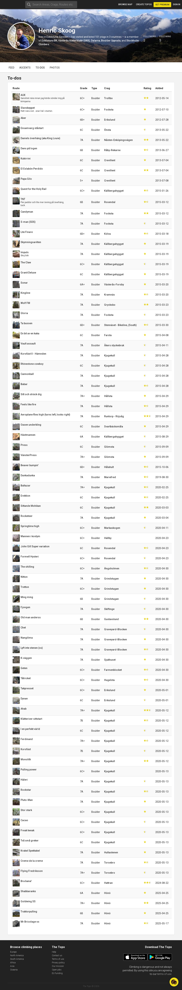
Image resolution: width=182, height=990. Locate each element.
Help (54, 952)
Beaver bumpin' (29, 465)
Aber (23, 118)
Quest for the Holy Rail (33, 189)
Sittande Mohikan (31, 505)
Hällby (107, 538)
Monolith (26, 759)
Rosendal (109, 202)
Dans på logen (29, 148)
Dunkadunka (28, 475)
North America (17, 955)
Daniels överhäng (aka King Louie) (40, 138)
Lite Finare (27, 232)
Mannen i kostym (30, 536)
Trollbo (108, 98)
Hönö (107, 893)
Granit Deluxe (28, 272)
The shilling (27, 566)
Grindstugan (111, 578)
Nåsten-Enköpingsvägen (118, 140)
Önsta (107, 129)
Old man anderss (31, 617)
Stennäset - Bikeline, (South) (120, 325)
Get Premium (162, 4)
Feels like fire (28, 404)
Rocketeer (27, 516)
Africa (13, 962)
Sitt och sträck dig (31, 394)
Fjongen (25, 607)
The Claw (26, 262)
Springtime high (30, 526)
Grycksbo (109, 304)
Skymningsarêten (31, 242)
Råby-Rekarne (112, 150)
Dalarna (95, 40)
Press (24, 445)
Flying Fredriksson (32, 871)
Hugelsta (109, 680)
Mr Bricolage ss (30, 921)
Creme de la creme (32, 860)
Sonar (24, 282)
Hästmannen (28, 434)
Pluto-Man (27, 800)
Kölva (107, 233)
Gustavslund (111, 619)
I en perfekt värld (30, 729)
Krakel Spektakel (30, 850)
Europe (13, 952)
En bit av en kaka (30, 333)
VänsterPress (29, 455)
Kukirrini (26, 158)
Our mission (58, 966)
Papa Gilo (26, 178)
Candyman (27, 211)
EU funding (57, 973)
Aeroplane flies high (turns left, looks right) (45, 414)
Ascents (25, 67)
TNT (23, 199)
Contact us (57, 955)
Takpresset (27, 688)
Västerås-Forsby (114, 284)
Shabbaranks (28, 891)
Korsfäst (26, 749)
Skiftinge (109, 609)
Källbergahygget (114, 190)
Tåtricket (26, 678)
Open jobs (56, 969)
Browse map (125, 4)
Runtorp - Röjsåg (114, 416)
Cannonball (27, 374)
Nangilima (27, 637)
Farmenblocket (113, 669)
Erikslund (109, 119)
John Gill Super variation (35, 546)
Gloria (24, 313)
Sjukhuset (110, 659)
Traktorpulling (29, 911)
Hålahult (109, 467)
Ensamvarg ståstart (32, 128)
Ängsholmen (111, 568)
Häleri (24, 779)
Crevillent (109, 160)
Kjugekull (109, 355)
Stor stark (26, 810)
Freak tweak (27, 830)
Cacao (24, 820)
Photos (55, 67)
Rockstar (26, 789)
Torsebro (109, 862)
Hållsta (108, 396)
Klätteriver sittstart (31, 718)
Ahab (23, 708)
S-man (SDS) (28, 221)
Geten (24, 668)
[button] (174, 982)
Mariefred (110, 477)
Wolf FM (25, 303)
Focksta (108, 109)
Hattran (108, 882)
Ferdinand (27, 739)
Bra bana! (26, 881)
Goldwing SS (28, 901)
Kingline (25, 292)
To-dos (40, 67)
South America (17, 959)
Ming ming (27, 597)
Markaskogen (112, 527)
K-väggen (26, 658)
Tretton (25, 587)
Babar (24, 384)
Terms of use (58, 959)
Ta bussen (26, 323)
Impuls (25, 252)
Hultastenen (111, 852)
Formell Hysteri (30, 556)
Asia (12, 966)
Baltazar (25, 485)
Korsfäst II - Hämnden (33, 353)
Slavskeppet (28, 107)
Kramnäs (109, 294)
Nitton (24, 576)
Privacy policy (58, 962)
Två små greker (30, 840)
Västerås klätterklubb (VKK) (74, 40)
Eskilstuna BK (49, 40)
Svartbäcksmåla (113, 426)
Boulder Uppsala (111, 40)
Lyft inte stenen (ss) (32, 647)
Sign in (176, 4)
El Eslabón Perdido (32, 168)
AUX (23, 95)
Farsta (108, 335)
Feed (11, 67)
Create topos (144, 4)
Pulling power (29, 769)
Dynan (24, 698)
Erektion (25, 495)
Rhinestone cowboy (32, 363)
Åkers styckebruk (114, 345)
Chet (23, 627)
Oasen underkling (31, 424)
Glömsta (109, 446)
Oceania (14, 969)
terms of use (164, 974)
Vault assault (28, 343)
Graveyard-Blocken (115, 629)
